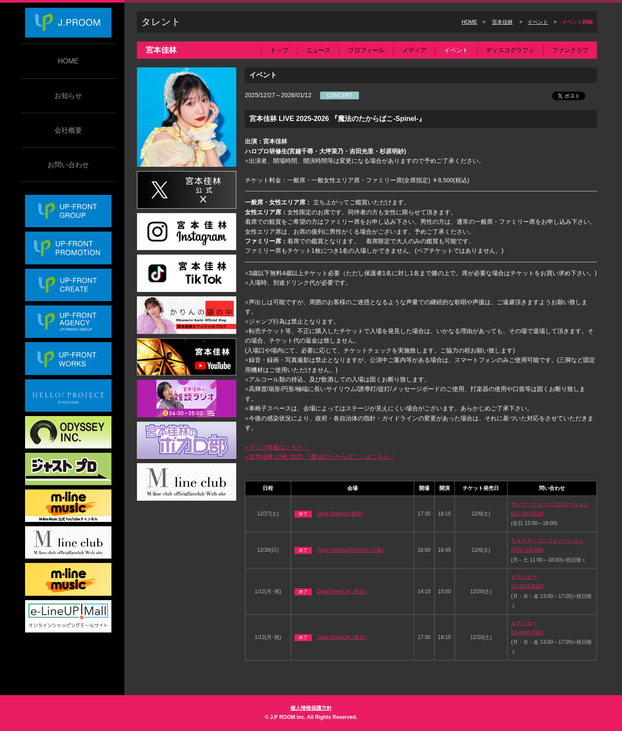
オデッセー (524, 577)
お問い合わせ (68, 164)
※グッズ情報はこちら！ (277, 447)
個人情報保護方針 (311, 708)
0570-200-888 (527, 550)
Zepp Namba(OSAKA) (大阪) (350, 550)
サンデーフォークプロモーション (550, 504)
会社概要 (68, 130)
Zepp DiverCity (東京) (342, 591)
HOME (68, 61)
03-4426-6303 (527, 586)
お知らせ (68, 95)
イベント (537, 22)
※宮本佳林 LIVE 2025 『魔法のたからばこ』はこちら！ (320, 456)
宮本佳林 (502, 22)
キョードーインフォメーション (547, 540)
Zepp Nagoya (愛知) (340, 514)
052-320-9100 (527, 514)
